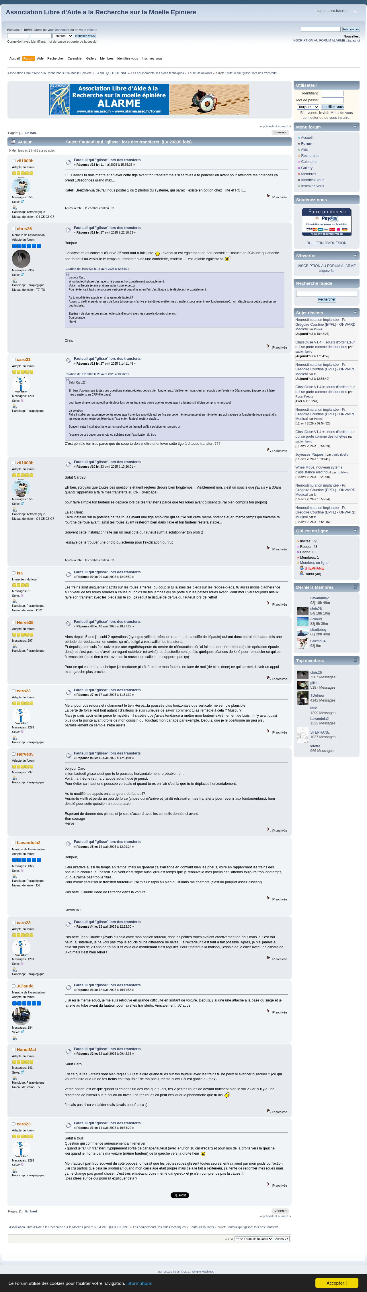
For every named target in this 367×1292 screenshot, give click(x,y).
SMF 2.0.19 (164, 1271)
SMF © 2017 (183, 1271)
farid (313, 708)
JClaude (25, 985)
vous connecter (58, 29)
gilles (314, 683)
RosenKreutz (304, 396)
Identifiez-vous (312, 180)
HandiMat (26, 1049)
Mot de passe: (307, 100)
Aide (304, 150)
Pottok (318, 329)
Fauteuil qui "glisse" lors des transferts (107, 160)
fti (315, 374)
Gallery (307, 168)
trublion (343, 472)
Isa (20, 572)
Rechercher (310, 156)
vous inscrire (88, 29)
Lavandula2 (28, 842)
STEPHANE (314, 568)
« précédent (268, 126)
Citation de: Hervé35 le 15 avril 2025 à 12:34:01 (97, 268)
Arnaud (316, 619)
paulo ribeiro (303, 351)
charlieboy (318, 630)
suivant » (284, 126)
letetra (315, 746)
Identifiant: (310, 93)
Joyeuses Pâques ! (310, 455)
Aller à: (229, 1238)
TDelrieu (317, 696)
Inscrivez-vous (312, 186)
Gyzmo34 (317, 641)
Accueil (307, 138)
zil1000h (25, 160)
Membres (308, 174)
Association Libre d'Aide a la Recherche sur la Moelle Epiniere (101, 12)
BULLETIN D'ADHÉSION (327, 243)
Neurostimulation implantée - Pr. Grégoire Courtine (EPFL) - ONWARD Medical (325, 324)
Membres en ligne (314, 563)
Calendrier (309, 162)
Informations (139, 1283)
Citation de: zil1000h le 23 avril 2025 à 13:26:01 (97, 374)
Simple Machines (203, 1271)
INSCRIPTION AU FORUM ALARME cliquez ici (326, 40)
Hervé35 (25, 622)
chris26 (24, 228)
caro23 (24, 359)
